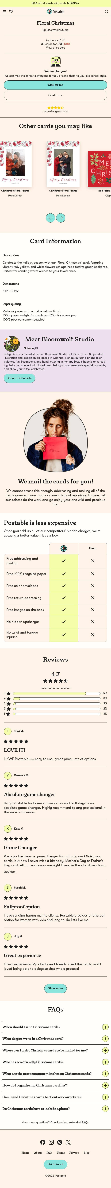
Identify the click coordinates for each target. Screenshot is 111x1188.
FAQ (49, 1152)
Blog (86, 1152)
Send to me (55, 95)
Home (25, 1152)
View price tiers (55, 47)
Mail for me (55, 84)
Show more (55, 988)
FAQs (85, 1122)
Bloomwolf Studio (57, 30)
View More (9, 872)
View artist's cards (19, 378)
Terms (61, 1152)
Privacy (74, 1152)
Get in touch (56, 1164)
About (38, 1152)
